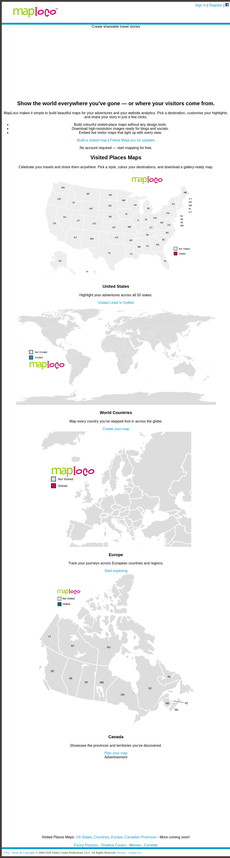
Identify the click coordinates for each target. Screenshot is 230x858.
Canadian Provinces (140, 837)
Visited (103, 303)
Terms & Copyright (23, 852)
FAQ (6, 852)
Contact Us (135, 852)
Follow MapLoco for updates (132, 140)
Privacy (121, 852)
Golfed (128, 303)
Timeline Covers (113, 845)
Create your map (116, 429)
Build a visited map (92, 140)
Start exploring (115, 571)
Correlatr (151, 845)
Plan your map (115, 753)
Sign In (200, 5)
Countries (101, 837)
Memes (135, 845)
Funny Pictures (86, 845)
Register (215, 5)
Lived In (116, 303)
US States (84, 837)
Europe (117, 837)
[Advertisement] (116, 64)
